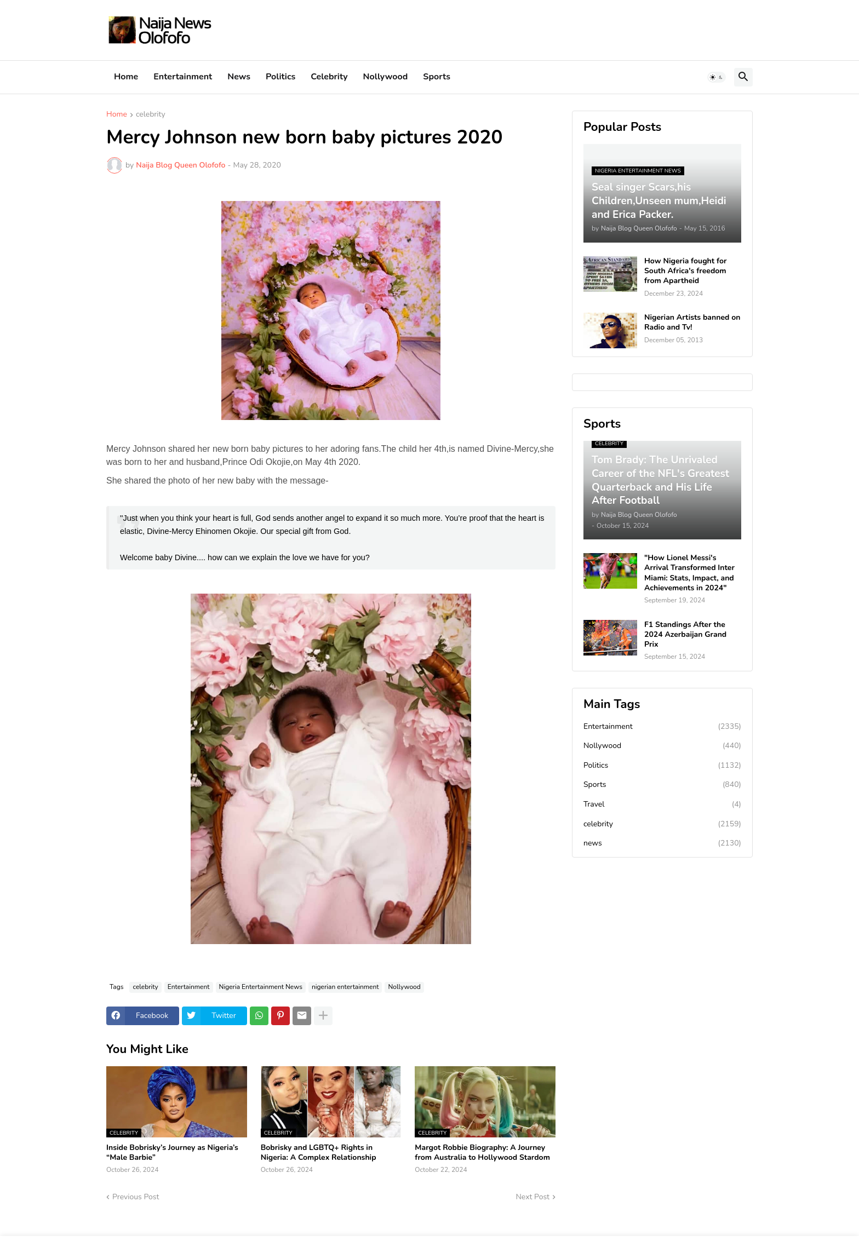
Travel (662, 804)
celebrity (150, 115)
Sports (436, 77)
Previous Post (135, 1197)
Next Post (532, 1197)
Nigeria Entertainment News (260, 986)
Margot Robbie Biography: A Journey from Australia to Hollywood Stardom (482, 1153)
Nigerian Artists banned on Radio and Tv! (692, 322)
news (662, 843)
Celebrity (329, 77)
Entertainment (182, 77)
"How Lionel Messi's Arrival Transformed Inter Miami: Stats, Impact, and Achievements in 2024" (689, 573)
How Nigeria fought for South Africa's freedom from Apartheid (685, 271)
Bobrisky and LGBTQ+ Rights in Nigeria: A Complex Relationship (318, 1153)
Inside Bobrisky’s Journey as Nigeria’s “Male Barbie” (172, 1153)
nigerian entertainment (345, 986)
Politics (280, 77)
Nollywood (385, 77)
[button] (716, 77)
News (238, 77)
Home (126, 77)
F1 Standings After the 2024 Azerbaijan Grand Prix (685, 634)
